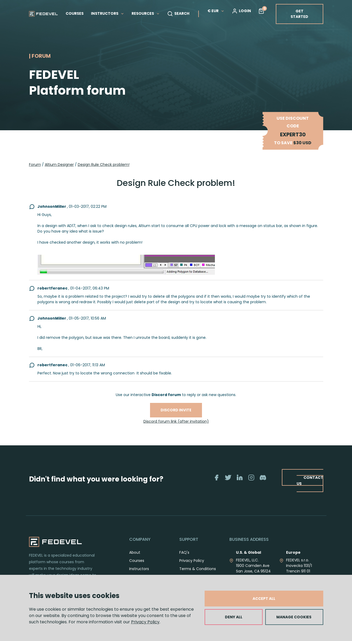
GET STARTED (299, 13)
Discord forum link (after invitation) (176, 421)
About (134, 552)
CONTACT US (310, 480)
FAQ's (184, 552)
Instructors (139, 568)
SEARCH (178, 14)
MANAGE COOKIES (293, 617)
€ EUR (216, 10)
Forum (35, 164)
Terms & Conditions (197, 568)
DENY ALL (233, 617)
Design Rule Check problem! (103, 164)
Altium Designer (59, 164)
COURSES (75, 13)
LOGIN (241, 11)
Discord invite (176, 410)
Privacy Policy (145, 622)
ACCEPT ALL (264, 598)
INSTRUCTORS (107, 13)
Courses (136, 560)
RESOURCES (146, 13)
